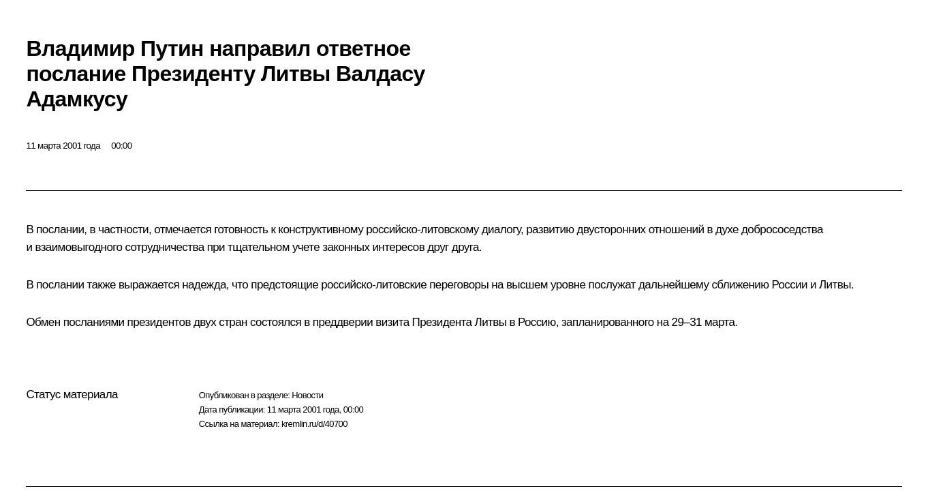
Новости (307, 395)
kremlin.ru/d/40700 (314, 424)
